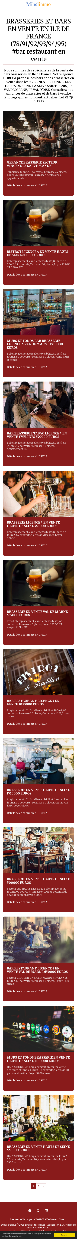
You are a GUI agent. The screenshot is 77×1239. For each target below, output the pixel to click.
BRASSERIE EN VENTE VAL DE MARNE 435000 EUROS (37, 613)
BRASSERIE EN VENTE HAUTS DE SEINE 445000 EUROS (38, 1148)
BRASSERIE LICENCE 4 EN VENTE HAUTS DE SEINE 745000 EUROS (33, 524)
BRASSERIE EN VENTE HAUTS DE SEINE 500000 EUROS (38, 880)
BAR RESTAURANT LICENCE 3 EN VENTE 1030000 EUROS (33, 702)
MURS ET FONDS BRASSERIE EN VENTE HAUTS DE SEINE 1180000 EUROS (38, 1059)
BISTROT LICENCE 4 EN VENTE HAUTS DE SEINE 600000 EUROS (37, 253)
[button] (4, 4)
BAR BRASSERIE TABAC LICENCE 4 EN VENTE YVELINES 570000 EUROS (37, 435)
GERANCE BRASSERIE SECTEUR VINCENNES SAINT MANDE (32, 164)
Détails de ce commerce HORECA (27, 185)
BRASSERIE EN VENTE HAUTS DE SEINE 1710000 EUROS (38, 791)
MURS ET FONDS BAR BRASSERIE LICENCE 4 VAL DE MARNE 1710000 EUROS (35, 344)
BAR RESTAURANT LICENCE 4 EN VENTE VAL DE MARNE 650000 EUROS (37, 970)
